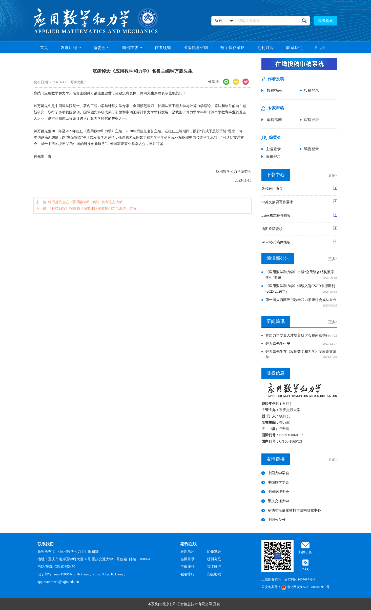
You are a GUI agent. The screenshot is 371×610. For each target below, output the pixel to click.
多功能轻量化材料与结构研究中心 (294, 510)
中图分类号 (276, 520)
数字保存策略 (232, 47)
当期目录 (187, 559)
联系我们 (294, 47)
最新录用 (187, 551)
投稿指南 (274, 90)
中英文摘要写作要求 (277, 202)
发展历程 (71, 47)
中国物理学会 (278, 492)
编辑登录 (273, 157)
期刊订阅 (265, 47)
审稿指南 (274, 120)
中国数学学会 (278, 482)
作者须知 (163, 47)
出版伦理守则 (195, 47)
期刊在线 (132, 47)
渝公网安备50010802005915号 (305, 587)
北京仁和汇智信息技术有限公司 (187, 604)
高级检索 (325, 21)
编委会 (101, 47)
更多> (332, 175)
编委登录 (311, 149)
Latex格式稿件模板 (276, 215)
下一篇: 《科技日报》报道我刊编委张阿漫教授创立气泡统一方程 (86, 208)
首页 (44, 47)
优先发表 (214, 551)
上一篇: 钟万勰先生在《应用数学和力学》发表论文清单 (79, 202)
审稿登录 (311, 120)
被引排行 (187, 574)
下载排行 (187, 567)
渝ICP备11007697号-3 (299, 579)
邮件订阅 (305, 552)
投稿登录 (311, 90)
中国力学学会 (278, 473)
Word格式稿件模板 (276, 242)
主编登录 (273, 149)
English (321, 47)
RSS (305, 570)
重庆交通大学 (278, 501)
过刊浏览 (214, 559)
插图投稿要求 (272, 229)
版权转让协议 (272, 189)
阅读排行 (214, 567)
